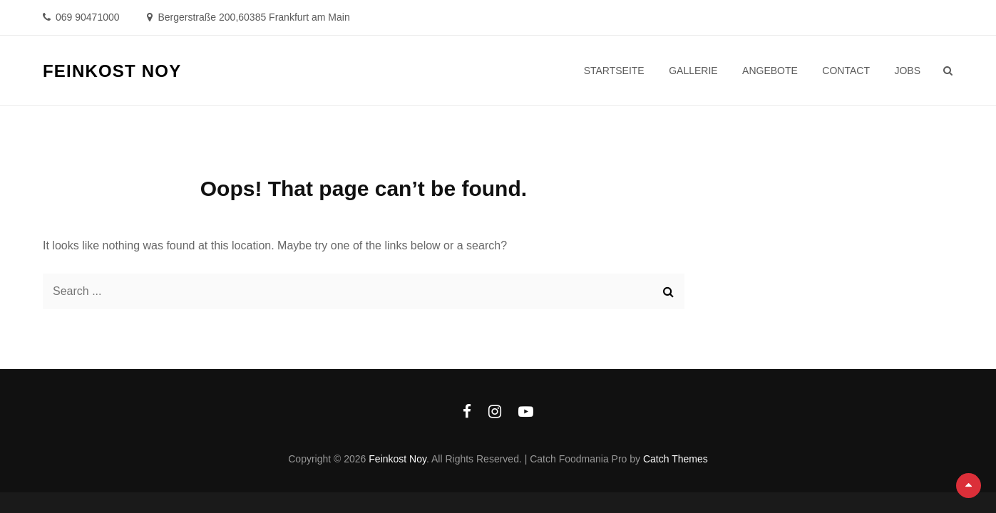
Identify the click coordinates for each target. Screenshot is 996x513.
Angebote (770, 70)
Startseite (614, 70)
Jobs (907, 70)
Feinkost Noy (112, 71)
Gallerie (693, 70)
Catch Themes (675, 459)
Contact (846, 70)
